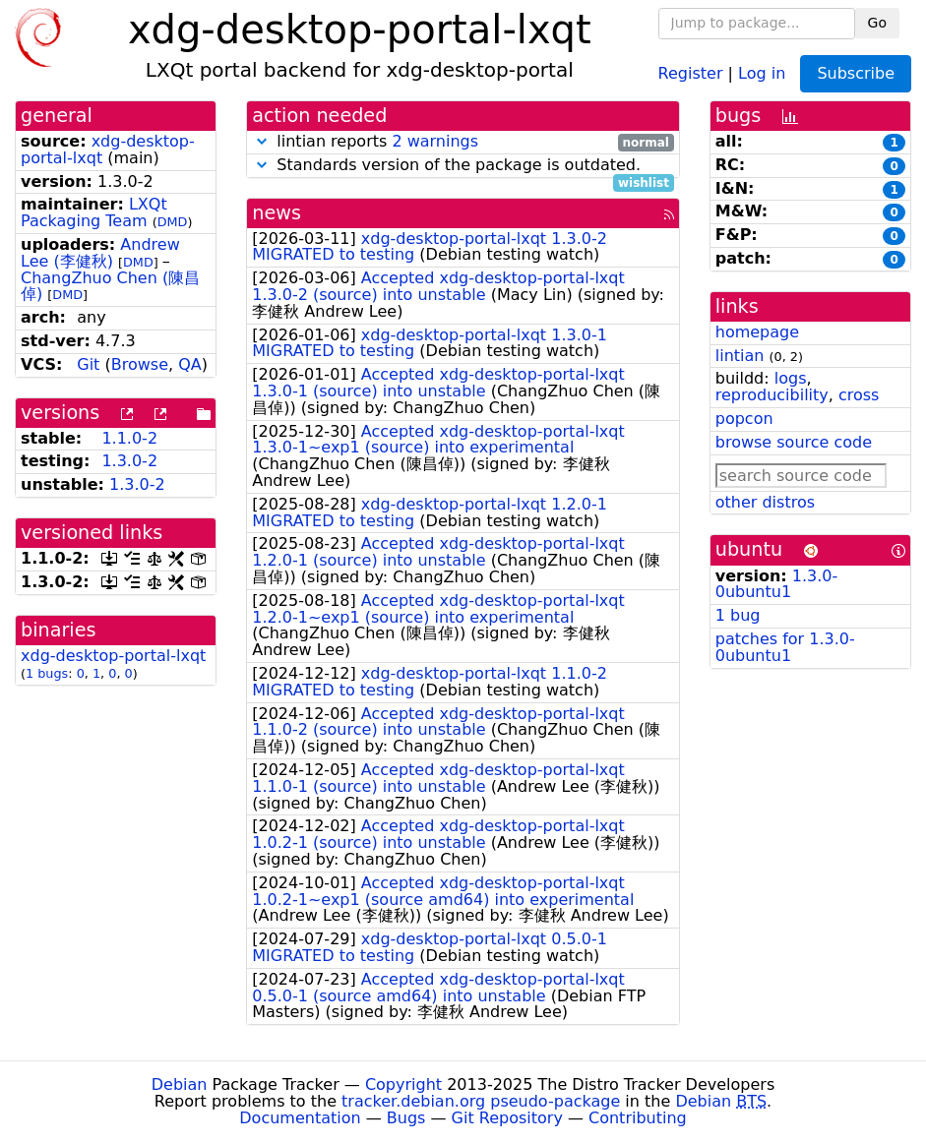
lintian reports (463, 142)
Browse (139, 364)
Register (690, 72)
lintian (740, 355)
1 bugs (47, 673)
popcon (744, 418)
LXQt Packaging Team (94, 212)
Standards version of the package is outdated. (463, 165)
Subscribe (856, 73)
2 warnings (435, 141)
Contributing (637, 1118)
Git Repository (507, 1118)
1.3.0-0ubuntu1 (776, 584)
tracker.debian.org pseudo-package (480, 1101)
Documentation (299, 1118)
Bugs (406, 1118)
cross (858, 395)
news (276, 213)
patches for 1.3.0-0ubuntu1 (785, 647)
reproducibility (772, 395)
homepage (757, 332)
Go (877, 22)
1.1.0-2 (129, 438)
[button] (262, 141)
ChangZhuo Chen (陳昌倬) (110, 286)
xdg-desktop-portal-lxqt (108, 149)
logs (790, 378)
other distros (765, 502)
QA (190, 364)
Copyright (403, 1084)
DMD (172, 221)
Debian (180, 1084)
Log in (761, 72)
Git (88, 364)
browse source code (793, 442)
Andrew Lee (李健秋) (100, 253)
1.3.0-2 (129, 460)
